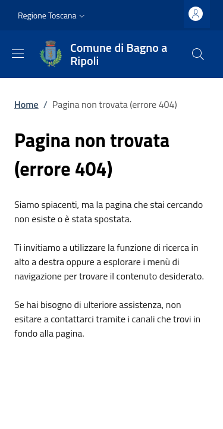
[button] (52, 15)
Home (26, 104)
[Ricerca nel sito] (198, 54)
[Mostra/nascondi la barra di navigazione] (18, 53)
